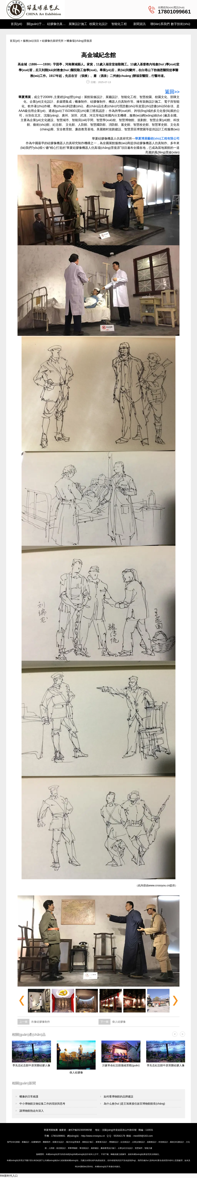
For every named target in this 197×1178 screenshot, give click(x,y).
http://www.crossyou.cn (93, 1136)
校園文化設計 (98, 24)
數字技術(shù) (180, 24)
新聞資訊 (139, 24)
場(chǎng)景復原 (73, 1142)
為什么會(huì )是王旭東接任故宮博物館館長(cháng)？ (134, 1103)
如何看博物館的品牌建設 (118, 1096)
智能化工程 (119, 24)
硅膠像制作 (98, 101)
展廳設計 (25, 1142)
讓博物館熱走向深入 (31, 1110)
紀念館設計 (125, 1142)
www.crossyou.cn (159, 885)
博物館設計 (114, 1142)
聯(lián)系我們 (160, 24)
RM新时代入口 (9, 1175)
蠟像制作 (81, 101)
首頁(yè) (16, 24)
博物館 (129, 120)
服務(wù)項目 (31, 40)
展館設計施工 (88, 1142)
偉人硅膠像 (119, 1021)
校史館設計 (61, 1148)
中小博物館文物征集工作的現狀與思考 (42, 1103)
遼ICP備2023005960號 (80, 1130)
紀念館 (57, 124)
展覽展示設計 (101, 1142)
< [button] (175, 1034)
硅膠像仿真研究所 (57, 24)
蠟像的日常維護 (28, 1096)
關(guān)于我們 (37, 24)
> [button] (182, 1034)
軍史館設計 (84, 1148)
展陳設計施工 (78, 24)
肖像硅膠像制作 (40, 1021)
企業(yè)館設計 (138, 1142)
